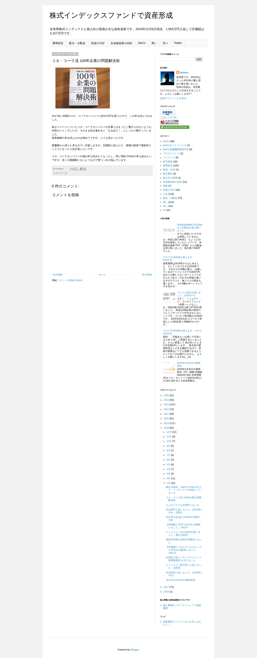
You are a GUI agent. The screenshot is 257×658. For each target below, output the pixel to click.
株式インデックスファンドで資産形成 (111, 15)
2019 (167, 423)
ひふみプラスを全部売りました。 (184, 505)
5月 (169, 464)
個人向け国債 (170, 177)
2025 (167, 395)
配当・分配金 (77, 43)
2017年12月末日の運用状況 (180, 580)
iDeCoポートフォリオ (174, 145)
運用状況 (57, 43)
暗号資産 (167, 161)
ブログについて (171, 153)
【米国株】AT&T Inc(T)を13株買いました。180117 (183, 526)
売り (165, 43)
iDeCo (142, 43)
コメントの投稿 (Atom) (70, 280)
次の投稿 (57, 274)
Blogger (135, 649)
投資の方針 (98, 43)
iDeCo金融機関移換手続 (176, 149)
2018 (167, 427)
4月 (169, 469)
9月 (169, 446)
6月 (169, 459)
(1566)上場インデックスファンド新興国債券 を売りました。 (183, 559)
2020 (167, 418)
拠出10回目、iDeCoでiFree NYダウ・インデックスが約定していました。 (184, 490)
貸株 (165, 185)
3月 (169, 473)
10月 (169, 441)
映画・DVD (169, 169)
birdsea (184, 72)
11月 (169, 436)
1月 (169, 483)
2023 (167, 404)
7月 (169, 455)
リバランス (169, 157)
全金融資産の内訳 (121, 43)
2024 (167, 400)
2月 (169, 478)
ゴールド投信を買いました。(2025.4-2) (189, 294)
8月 (169, 450)
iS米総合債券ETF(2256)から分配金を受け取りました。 (189, 227)
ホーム (102, 274)
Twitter (178, 43)
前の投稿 (147, 274)
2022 (167, 409)
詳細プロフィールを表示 (173, 98)
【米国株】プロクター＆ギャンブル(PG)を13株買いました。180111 (184, 550)
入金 (165, 194)
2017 (167, 587)
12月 (169, 432)
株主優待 (167, 173)
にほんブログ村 (168, 117)
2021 (167, 414)
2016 (167, 591)
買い (154, 43)
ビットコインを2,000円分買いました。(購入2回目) (183, 533)
